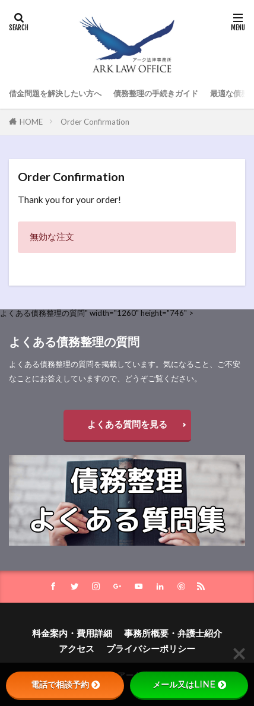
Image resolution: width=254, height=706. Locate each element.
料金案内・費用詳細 (72, 633)
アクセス (76, 648)
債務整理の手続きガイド (155, 93)
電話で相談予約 (65, 684)
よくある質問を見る (127, 424)
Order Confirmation (95, 121)
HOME (31, 121)
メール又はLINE (189, 684)
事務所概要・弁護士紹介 (173, 633)
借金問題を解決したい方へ (55, 93)
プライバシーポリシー (150, 648)
